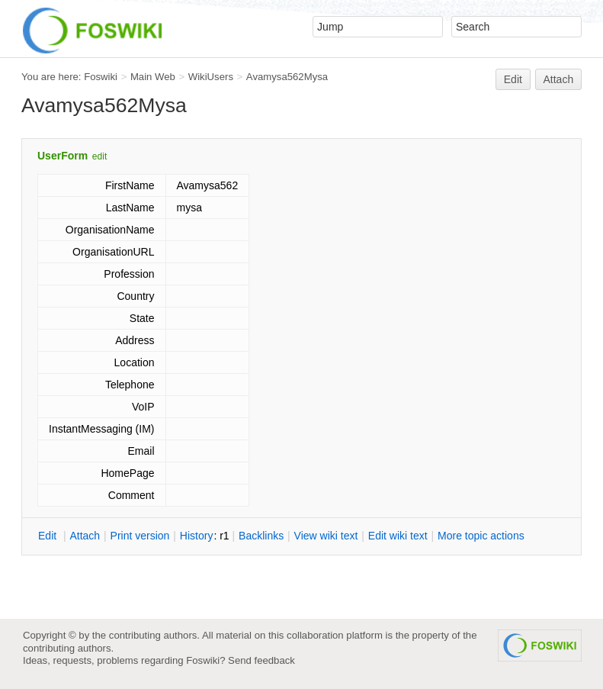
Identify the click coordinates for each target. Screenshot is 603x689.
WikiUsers (210, 76)
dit (48, 536)
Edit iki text (398, 536)
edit (99, 156)
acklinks (261, 536)
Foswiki (100, 76)
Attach (559, 79)
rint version (140, 536)
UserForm (62, 156)
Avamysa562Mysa (287, 76)
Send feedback (261, 660)
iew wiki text (326, 536)
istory (196, 536)
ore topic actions (481, 536)
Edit (513, 79)
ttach (84, 536)
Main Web (152, 76)
